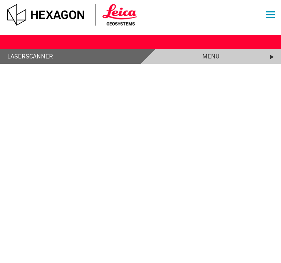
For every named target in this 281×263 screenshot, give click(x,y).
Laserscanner (30, 57)
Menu (211, 57)
